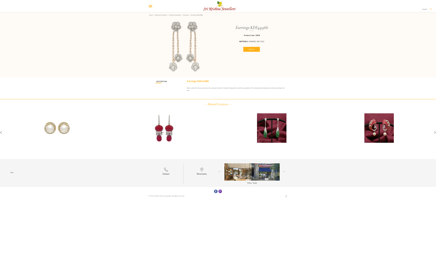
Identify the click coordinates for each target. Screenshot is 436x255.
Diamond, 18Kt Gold (256, 41)
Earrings (186, 15)
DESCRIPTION (161, 81)
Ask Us (251, 49)
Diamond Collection (161, 15)
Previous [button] (1, 132)
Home (151, 15)
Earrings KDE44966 (197, 15)
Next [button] (435, 132)
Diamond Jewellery (175, 15)
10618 (257, 35)
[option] (57, 134)
